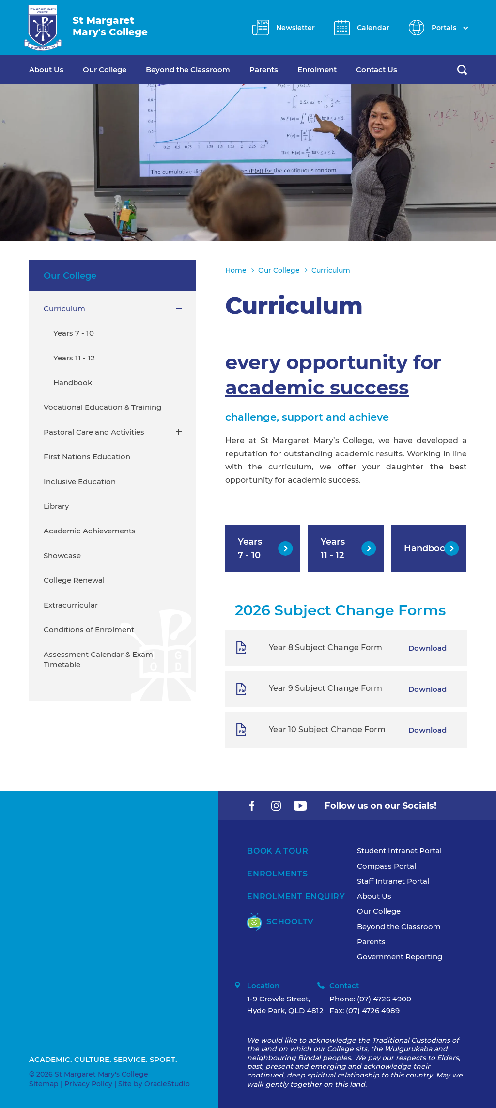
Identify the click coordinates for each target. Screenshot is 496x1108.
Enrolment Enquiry (296, 896)
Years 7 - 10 (73, 333)
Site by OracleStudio (154, 1083)
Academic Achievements (90, 530)
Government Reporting (399, 956)
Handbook (72, 382)
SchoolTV (280, 922)
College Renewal (74, 580)
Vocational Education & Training (102, 407)
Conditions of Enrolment (89, 629)
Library (56, 506)
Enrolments (277, 873)
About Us (46, 69)
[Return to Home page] (43, 28)
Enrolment (317, 69)
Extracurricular (71, 604)
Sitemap (44, 1083)
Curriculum (64, 308)
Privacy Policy (88, 1083)
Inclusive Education (80, 481)
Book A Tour (277, 851)
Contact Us (376, 69)
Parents (263, 69)
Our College (104, 69)
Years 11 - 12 (74, 357)
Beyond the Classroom (188, 69)
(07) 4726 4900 (384, 998)
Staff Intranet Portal (393, 881)
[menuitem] (56, 69)
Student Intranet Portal (399, 850)
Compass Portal (386, 866)
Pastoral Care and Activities (94, 432)
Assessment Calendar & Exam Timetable (98, 659)
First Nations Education (87, 456)
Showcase (62, 555)
